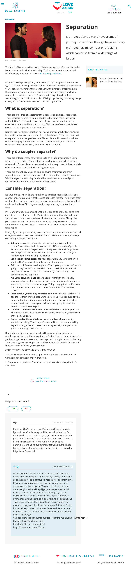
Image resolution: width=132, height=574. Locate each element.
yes (13, 408)
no (26, 408)
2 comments (43, 378)
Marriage (9, 19)
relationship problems (50, 73)
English (61, 12)
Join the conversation (46, 381)
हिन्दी (70, 12)
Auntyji (16, 466)
